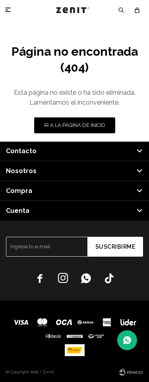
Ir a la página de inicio (74, 125)
